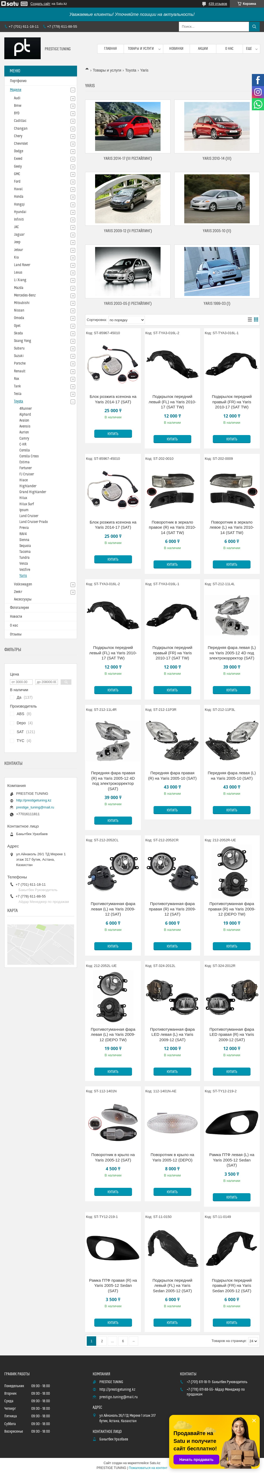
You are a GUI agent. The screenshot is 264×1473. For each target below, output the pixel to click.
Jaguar (19, 234)
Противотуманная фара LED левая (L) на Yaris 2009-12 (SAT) (172, 1034)
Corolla (24, 450)
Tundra (24, 558)
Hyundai (20, 212)
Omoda (19, 318)
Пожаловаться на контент (148, 1468)
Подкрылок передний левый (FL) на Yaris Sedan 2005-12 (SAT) (172, 1285)
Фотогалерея (19, 608)
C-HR (22, 444)
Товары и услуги (141, 49)
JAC (16, 227)
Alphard (25, 414)
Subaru (19, 348)
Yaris (23, 576)
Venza (23, 563)
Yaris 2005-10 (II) (217, 231)
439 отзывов (218, 4)
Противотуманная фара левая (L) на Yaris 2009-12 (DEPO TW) (113, 1034)
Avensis (24, 426)
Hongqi (19, 204)
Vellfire (24, 570)
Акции (203, 49)
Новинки (176, 49)
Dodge (18, 151)
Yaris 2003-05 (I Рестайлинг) (128, 303)
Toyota (130, 70)
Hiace (23, 480)
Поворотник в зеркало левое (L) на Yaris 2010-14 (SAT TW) (232, 527)
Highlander (27, 486)
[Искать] (254, 26)
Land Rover (22, 265)
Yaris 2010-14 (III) (217, 158)
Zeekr (18, 592)
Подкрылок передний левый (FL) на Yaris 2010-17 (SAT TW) (172, 401)
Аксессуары (23, 599)
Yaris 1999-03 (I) (217, 303)
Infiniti (19, 219)
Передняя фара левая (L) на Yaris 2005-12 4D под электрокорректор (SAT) (232, 652)
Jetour (18, 250)
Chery (18, 136)
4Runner (25, 409)
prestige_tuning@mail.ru (35, 807)
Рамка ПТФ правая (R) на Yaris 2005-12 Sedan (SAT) (113, 1285)
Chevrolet (21, 144)
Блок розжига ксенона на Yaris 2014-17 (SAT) (113, 399)
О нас (229, 49)
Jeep (17, 242)
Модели (15, 90)
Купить (113, 434)
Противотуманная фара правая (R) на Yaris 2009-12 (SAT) (172, 908)
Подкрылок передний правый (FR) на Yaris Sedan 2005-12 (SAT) (232, 1285)
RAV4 (23, 534)
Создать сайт (40, 4)
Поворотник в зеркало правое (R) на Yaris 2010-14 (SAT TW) (172, 527)
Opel (17, 326)
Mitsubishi (22, 303)
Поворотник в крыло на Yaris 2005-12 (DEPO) (172, 1157)
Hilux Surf (26, 504)
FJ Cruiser (26, 474)
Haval (18, 189)
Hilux (23, 498)
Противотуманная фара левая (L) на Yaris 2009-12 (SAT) (113, 908)
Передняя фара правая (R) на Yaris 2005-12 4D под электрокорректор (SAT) (113, 781)
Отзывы (16, 634)
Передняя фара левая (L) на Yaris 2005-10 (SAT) (232, 775)
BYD (16, 113)
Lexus (18, 272)
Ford (17, 181)
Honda (18, 197)
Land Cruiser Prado (33, 522)
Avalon (24, 420)
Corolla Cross (29, 456)
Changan (20, 128)
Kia (16, 257)
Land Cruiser (28, 516)
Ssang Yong (22, 341)
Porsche (20, 363)
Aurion (24, 432)
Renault (19, 371)
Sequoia (25, 546)
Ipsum (24, 510)
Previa (24, 528)
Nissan (19, 310)
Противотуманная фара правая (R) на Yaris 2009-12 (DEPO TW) (231, 908)
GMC (17, 174)
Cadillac (20, 121)
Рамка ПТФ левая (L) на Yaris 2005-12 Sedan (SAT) (231, 1159)
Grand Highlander (32, 492)
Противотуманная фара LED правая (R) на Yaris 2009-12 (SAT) (231, 1034)
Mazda (18, 288)
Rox (16, 379)
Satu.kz (155, 1463)
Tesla (18, 394)
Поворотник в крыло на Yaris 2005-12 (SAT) (113, 1157)
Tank (17, 386)
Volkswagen (23, 584)
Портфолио (18, 81)
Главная (110, 49)
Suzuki (19, 356)
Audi (17, 98)
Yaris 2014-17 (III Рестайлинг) (128, 158)
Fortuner (25, 468)
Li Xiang (20, 280)
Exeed (18, 159)
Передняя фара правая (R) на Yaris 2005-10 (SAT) (172, 775)
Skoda (18, 333)
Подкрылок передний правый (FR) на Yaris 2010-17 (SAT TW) (232, 401)
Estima (24, 462)
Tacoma (25, 552)
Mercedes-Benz (25, 295)
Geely (18, 166)
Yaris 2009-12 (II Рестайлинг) (128, 231)
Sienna (24, 540)
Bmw (17, 106)
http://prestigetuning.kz (33, 800)
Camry (24, 438)
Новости (16, 616)
